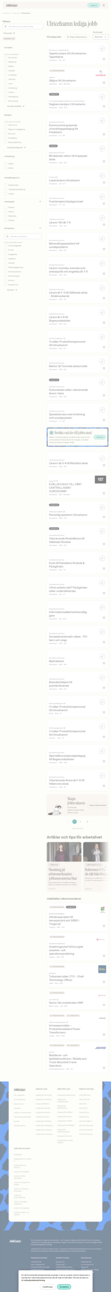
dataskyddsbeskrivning (34, 1280)
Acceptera (64, 1287)
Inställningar (48, 1287)
